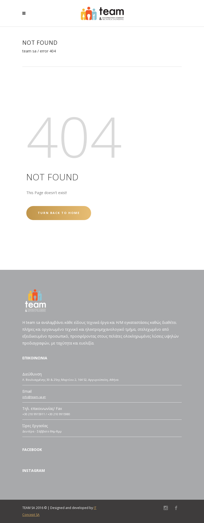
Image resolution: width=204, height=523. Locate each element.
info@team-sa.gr (34, 397)
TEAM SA (29, 51)
